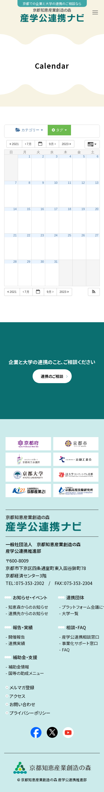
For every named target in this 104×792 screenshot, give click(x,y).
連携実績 (16, 643)
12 (83, 182)
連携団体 (75, 597)
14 (15, 209)
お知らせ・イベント (30, 597)
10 (55, 182)
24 (55, 235)
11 (69, 182)
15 (28, 209)
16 (42, 209)
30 (42, 261)
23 (42, 235)
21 (15, 235)
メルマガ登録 (21, 687)
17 (55, 209)
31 (55, 261)
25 (69, 235)
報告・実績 (23, 627)
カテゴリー (29, 130)
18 (69, 209)
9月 (53, 144)
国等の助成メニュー (26, 673)
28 (15, 261)
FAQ (66, 650)
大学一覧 (70, 613)
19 (83, 209)
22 (28, 235)
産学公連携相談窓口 (80, 637)
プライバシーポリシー (29, 713)
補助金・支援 (25, 657)
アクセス (17, 696)
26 (83, 235)
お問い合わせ (22, 704)
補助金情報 (18, 667)
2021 (14, 144)
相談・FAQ (76, 627)
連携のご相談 (52, 376)
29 (28, 261)
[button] (93, 292)
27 (96, 235)
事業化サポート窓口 (80, 643)
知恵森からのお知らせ (28, 607)
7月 (28, 144)
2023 (67, 144)
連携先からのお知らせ (28, 613)
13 (96, 182)
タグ (59, 130)
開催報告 (16, 637)
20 (96, 209)
